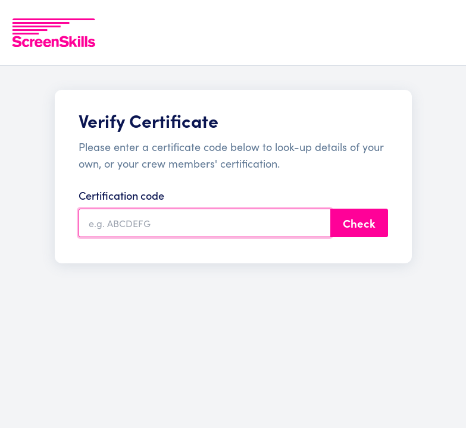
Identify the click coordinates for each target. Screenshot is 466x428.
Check (359, 223)
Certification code (121, 195)
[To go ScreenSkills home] (53, 32)
